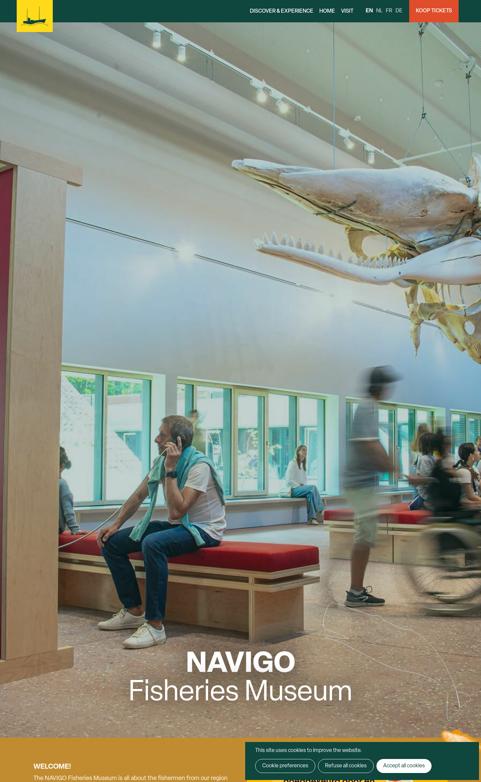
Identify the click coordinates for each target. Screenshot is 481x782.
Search (470, 11)
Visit (347, 11)
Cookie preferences (285, 766)
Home (327, 11)
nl (379, 11)
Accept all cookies (404, 766)
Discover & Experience (281, 11)
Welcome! (52, 766)
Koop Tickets (434, 11)
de (399, 11)
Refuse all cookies (346, 766)
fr (389, 11)
